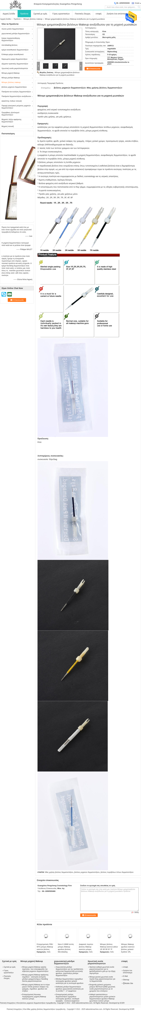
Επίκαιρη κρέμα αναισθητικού (13, 54)
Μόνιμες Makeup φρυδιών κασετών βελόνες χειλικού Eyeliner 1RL (128, 948)
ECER (122, 1003)
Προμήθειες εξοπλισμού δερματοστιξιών (10, 114)
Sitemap (126, 980)
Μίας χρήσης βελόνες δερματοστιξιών (59, 872)
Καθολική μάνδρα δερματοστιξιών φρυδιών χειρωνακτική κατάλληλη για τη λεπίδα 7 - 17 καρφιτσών (69, 989)
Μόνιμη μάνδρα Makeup (11, 78)
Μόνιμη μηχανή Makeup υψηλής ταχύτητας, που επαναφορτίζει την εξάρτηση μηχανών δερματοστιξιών (35, 969)
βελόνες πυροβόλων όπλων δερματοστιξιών (117, 872)
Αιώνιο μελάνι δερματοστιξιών (13, 29)
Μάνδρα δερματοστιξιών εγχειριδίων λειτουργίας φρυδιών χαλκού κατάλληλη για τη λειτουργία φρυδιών (69, 981)
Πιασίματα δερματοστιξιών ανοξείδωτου (16, 96)
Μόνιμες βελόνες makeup (32, 19)
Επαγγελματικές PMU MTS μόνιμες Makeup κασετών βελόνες (45, 946)
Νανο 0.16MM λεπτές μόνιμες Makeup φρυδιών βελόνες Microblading (66, 948)
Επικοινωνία (94, 69)
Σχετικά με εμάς (40, 14)
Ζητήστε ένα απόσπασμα (118, 14)
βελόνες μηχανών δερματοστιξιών (14, 87)
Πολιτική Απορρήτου (7, 1003)
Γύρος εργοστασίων (61, 14)
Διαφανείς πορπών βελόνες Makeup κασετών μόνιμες (86, 946)
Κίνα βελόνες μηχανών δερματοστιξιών (31, 1003)
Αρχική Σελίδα (9, 14)
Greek (137, 3)
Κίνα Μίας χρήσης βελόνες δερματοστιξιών (39, 1009)
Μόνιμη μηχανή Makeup (10, 73)
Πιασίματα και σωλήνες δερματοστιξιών (16, 92)
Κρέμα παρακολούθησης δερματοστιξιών (11, 39)
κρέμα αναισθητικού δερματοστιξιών (15, 50)
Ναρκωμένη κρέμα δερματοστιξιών (14, 59)
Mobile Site (128, 983)
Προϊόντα (24, 14)
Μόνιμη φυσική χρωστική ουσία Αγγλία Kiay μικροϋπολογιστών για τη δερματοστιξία (102, 979)
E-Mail (125, 976)
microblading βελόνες (9, 45)
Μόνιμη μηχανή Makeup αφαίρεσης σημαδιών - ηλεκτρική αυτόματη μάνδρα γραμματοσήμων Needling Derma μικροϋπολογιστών (35, 978)
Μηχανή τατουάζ (8, 126)
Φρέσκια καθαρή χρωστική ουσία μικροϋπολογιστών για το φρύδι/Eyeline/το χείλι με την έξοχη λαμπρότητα (102, 970)
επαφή (99, 14)
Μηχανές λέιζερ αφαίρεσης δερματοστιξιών (11, 120)
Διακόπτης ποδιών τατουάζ (12, 101)
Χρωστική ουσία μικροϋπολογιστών (15, 68)
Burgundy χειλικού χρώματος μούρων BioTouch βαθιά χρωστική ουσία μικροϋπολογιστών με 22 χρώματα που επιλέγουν (102, 988)
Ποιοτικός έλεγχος (82, 14)
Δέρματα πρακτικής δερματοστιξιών (15, 64)
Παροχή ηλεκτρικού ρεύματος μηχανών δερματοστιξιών (16, 107)
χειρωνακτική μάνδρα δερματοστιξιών (16, 34)
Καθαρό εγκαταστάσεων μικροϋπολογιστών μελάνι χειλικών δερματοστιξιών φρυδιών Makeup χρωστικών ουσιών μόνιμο (102, 998)
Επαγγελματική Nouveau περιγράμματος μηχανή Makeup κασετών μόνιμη (34, 997)
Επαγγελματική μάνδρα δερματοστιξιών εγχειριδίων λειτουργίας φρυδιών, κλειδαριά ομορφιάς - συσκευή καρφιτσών (67, 998)
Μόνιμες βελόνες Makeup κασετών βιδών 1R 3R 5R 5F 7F (109, 946)
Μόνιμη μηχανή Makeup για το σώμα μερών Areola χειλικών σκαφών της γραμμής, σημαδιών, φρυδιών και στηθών (36, 988)
